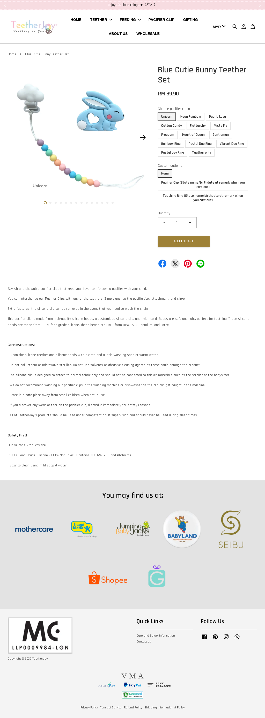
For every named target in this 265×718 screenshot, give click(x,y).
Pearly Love (217, 116)
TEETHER (101, 20)
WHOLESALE (147, 34)
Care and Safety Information (155, 636)
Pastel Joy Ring (172, 152)
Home (12, 54)
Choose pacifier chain (174, 109)
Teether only (201, 152)
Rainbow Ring (171, 143)
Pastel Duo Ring (200, 143)
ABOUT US (118, 34)
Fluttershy (198, 125)
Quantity (164, 213)
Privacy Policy (89, 707)
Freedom (167, 134)
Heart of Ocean (193, 134)
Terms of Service (111, 707)
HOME (76, 20)
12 (102, 202)
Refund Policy (133, 707)
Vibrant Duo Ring (232, 143)
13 (107, 202)
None (165, 173)
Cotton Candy (171, 125)
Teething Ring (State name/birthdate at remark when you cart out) (203, 197)
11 (97, 202)
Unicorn (166, 116)
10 (91, 202)
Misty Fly (220, 125)
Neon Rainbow (190, 116)
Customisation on (171, 165)
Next (143, 137)
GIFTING (190, 20)
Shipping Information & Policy (164, 707)
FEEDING (130, 20)
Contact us (143, 642)
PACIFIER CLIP (161, 20)
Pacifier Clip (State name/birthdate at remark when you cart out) (203, 184)
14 (112, 202)
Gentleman (221, 134)
